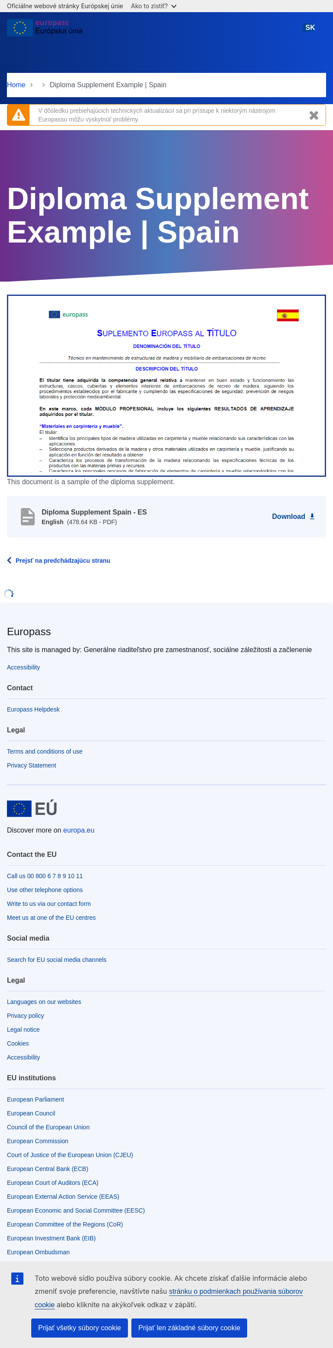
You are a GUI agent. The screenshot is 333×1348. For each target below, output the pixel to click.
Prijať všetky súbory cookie (79, 1328)
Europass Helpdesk (33, 709)
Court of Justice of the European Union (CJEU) (70, 1154)
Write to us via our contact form (49, 903)
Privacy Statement (31, 765)
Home (16, 85)
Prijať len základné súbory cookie (189, 1328)
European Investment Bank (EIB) (51, 1238)
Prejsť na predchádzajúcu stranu (63, 560)
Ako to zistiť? (153, 6)
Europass (29, 631)
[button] (166, 384)
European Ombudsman (38, 1252)
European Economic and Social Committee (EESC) (76, 1210)
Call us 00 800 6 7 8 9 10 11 (45, 875)
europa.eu (79, 830)
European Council (31, 1113)
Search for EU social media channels (57, 959)
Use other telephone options (45, 889)
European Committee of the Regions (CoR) (65, 1224)
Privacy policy (25, 1015)
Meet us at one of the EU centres (51, 917)
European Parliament (35, 1099)
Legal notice (23, 1029)
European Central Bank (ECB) (47, 1168)
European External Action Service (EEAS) (63, 1196)
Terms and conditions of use (44, 751)
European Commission (38, 1141)
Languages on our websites (44, 1001)
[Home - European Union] (44, 31)
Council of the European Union (48, 1127)
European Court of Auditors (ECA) (52, 1182)
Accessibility (23, 667)
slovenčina (310, 31)
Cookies (18, 1043)
